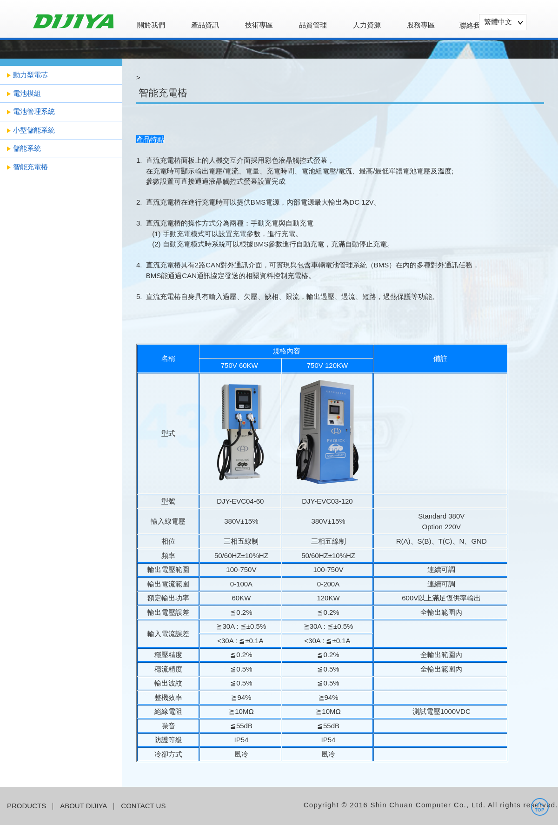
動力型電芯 (30, 75)
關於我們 (151, 25)
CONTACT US (143, 806)
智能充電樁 (30, 167)
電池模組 (27, 93)
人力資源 (367, 25)
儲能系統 (27, 148)
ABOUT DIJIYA (83, 806)
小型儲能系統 (34, 130)
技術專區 (259, 25)
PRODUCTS (26, 806)
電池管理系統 (34, 111)
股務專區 (421, 25)
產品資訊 (205, 25)
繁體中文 (498, 22)
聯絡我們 (473, 25)
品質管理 (313, 25)
